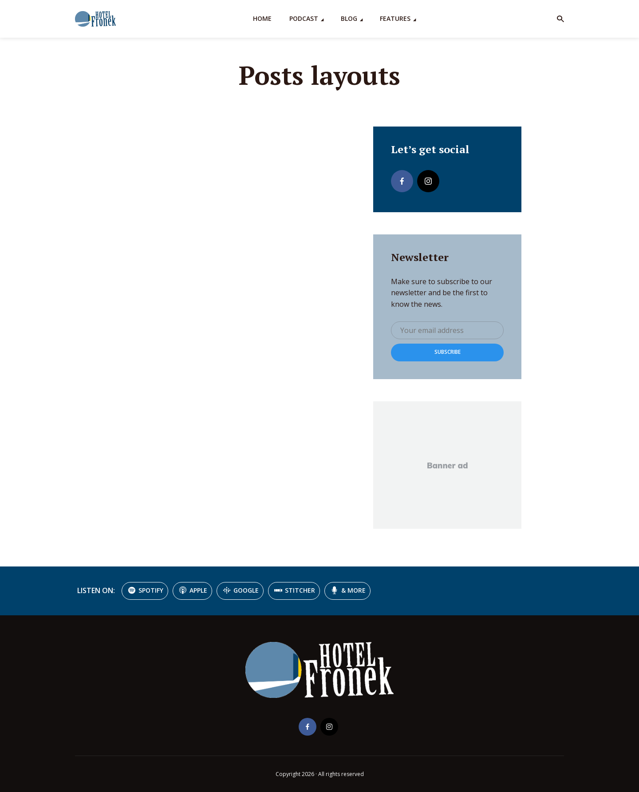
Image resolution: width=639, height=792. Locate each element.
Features (395, 18)
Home (262, 18)
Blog (349, 18)
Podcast (303, 18)
